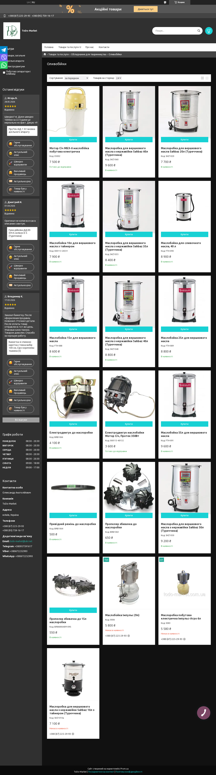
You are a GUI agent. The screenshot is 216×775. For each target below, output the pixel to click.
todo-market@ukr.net (21, 541)
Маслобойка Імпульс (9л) (122, 615)
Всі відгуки (21, 419)
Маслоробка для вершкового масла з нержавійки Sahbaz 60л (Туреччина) (126, 151)
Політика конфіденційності (129, 772)
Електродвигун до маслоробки (71, 432)
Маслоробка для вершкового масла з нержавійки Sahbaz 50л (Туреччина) (182, 527)
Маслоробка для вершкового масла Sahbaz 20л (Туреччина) (181, 150)
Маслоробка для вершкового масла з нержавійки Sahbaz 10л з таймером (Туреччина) (72, 710)
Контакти (104, 47)
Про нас (89, 47)
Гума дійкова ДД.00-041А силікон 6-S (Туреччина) (20, 233)
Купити (73, 139)
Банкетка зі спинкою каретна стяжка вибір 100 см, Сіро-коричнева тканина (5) (21, 346)
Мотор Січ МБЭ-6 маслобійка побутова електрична (69, 150)
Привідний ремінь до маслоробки (73, 524)
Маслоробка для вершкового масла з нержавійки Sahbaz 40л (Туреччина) (126, 341)
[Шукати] (199, 31)
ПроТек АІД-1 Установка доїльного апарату (22, 130)
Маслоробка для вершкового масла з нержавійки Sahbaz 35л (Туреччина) (126, 246)
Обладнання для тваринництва (88, 54)
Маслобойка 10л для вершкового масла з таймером (72, 244)
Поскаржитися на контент (101, 772)
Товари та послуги (68, 47)
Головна (48, 47)
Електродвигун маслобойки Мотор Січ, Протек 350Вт (124, 434)
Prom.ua (125, 769)
